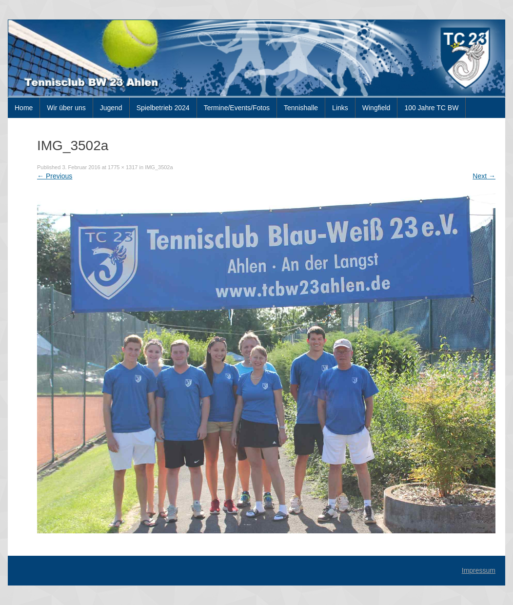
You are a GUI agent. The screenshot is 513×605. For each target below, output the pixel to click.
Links (340, 108)
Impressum (478, 570)
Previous (54, 176)
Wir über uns (66, 108)
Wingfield (376, 108)
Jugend (111, 108)
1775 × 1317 (123, 167)
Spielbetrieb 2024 (163, 108)
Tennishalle (301, 108)
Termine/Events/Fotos (237, 108)
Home (24, 108)
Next (484, 176)
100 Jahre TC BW (431, 108)
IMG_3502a (159, 167)
